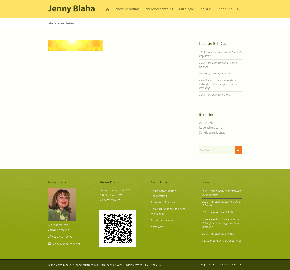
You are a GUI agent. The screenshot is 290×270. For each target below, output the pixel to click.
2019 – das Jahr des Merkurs (215, 95)
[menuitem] (107, 9)
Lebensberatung (210, 127)
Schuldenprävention (213, 132)
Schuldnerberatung (163, 220)
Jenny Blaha (62, 264)
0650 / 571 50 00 (62, 236)
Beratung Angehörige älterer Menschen (168, 211)
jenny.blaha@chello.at (66, 244)
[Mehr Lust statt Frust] (71, 9)
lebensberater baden (61, 23)
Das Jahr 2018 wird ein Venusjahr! (221, 240)
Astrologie (206, 123)
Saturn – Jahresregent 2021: (215, 73)
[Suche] (238, 9)
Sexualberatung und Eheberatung (163, 193)
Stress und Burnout (163, 202)
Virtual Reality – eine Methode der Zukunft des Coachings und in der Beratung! (218, 84)
